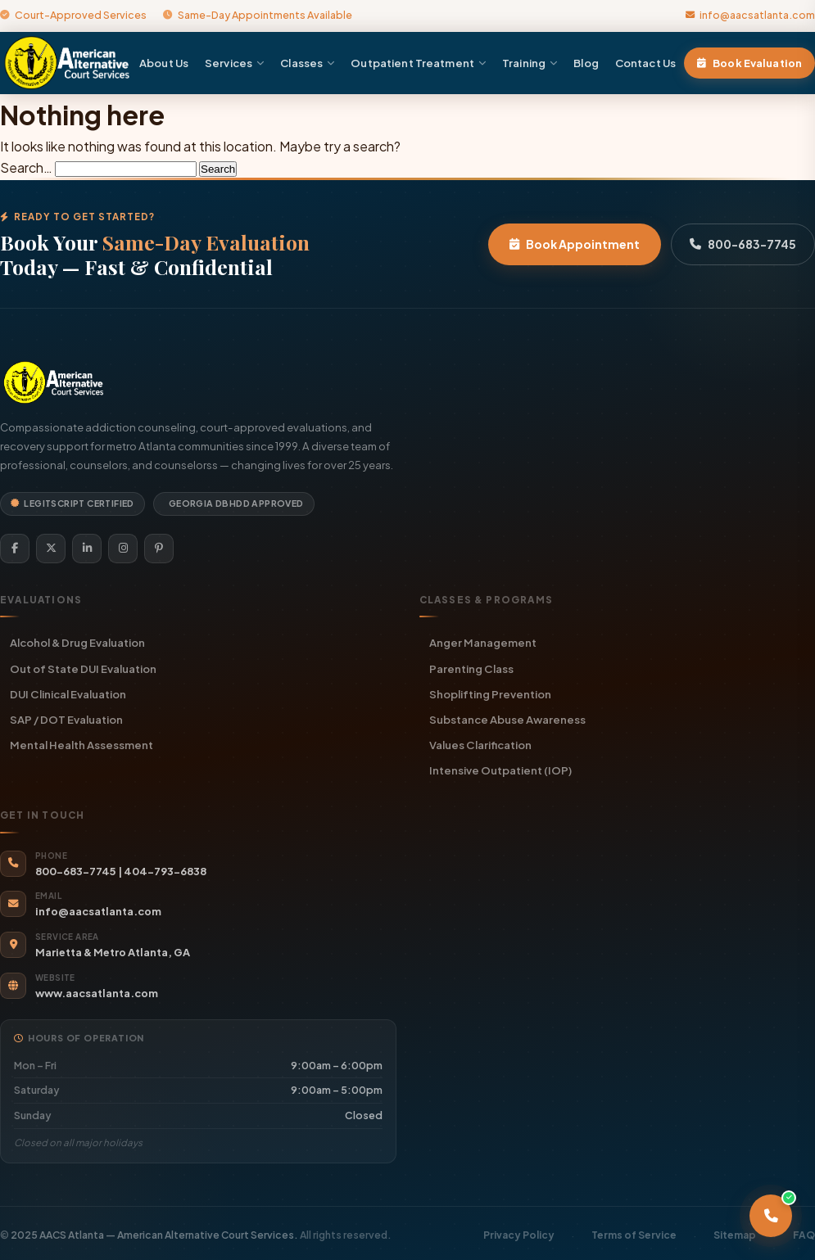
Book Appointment (574, 244)
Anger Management (483, 642)
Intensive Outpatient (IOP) (500, 770)
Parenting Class (471, 668)
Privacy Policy (519, 1235)
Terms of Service (634, 1235)
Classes (307, 63)
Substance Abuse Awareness (507, 719)
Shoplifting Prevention (490, 694)
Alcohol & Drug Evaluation (77, 642)
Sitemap (734, 1235)
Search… (26, 167)
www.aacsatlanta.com (96, 993)
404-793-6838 (165, 871)
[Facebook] (14, 548)
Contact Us (645, 63)
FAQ (804, 1235)
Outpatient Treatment (418, 63)
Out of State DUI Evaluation (83, 668)
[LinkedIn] (87, 548)
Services (234, 63)
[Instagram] (123, 548)
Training (529, 63)
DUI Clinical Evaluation (68, 694)
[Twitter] (51, 548)
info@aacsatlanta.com (750, 14)
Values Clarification (480, 745)
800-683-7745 (743, 244)
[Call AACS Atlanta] (770, 1216)
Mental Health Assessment (81, 745)
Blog (586, 63)
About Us (163, 63)
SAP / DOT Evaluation (66, 719)
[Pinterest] (159, 548)
